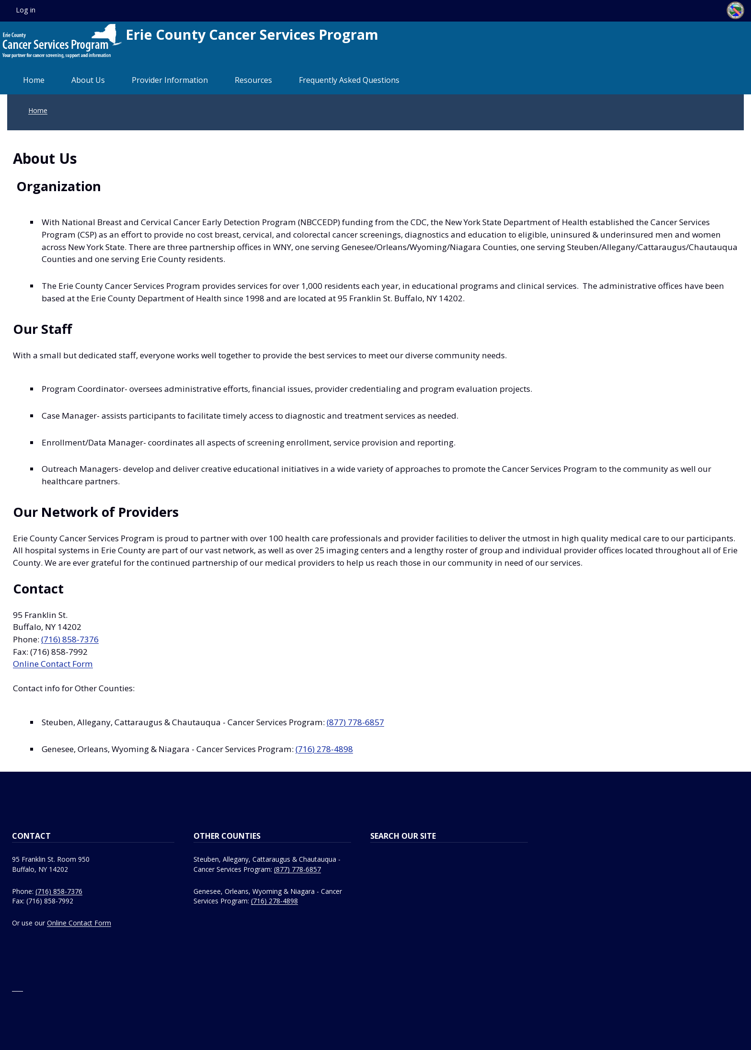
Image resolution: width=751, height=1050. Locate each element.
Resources (253, 80)
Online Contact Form (53, 663)
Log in (25, 9)
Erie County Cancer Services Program (190, 41)
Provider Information (170, 80)
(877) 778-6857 (355, 722)
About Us (88, 80)
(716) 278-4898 (324, 748)
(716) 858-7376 (70, 639)
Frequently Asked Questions (349, 80)
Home (34, 80)
